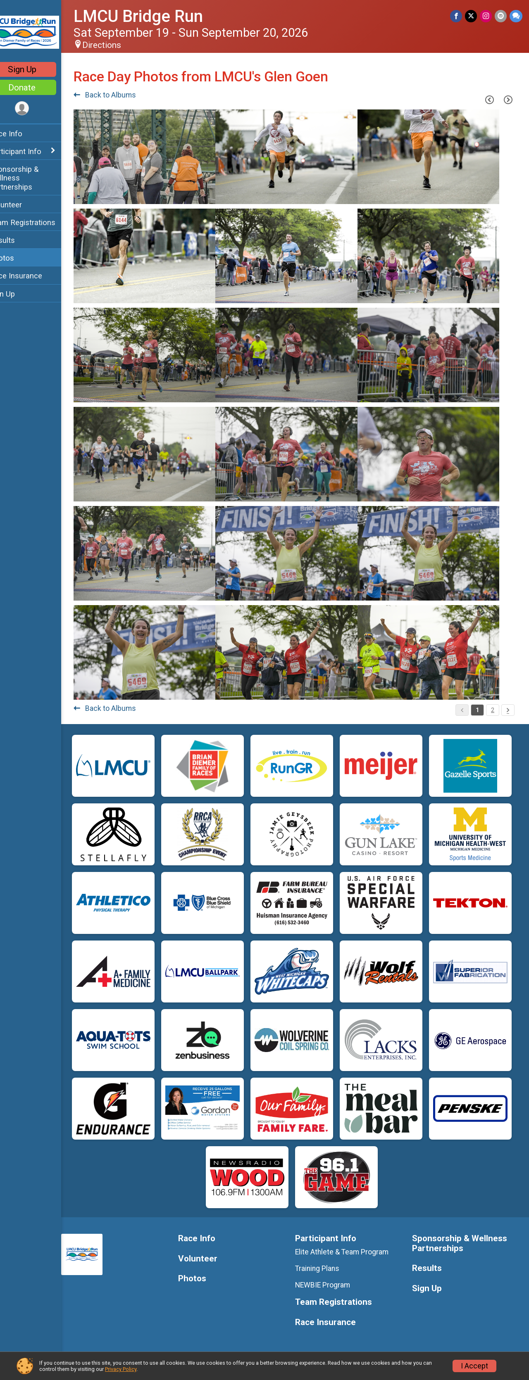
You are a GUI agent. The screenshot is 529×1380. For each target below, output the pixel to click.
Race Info (23, 133)
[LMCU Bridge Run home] (39, 32)
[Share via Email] (501, 16)
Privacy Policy (120, 1369)
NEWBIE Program (331, 1285)
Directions (119, 45)
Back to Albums (122, 95)
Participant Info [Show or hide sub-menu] (33, 151)
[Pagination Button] (508, 710)
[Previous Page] (489, 99)
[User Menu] (39, 108)
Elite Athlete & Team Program (350, 1252)
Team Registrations (40, 222)
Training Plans (326, 1268)
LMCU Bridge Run (155, 16)
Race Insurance (33, 275)
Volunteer (23, 204)
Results (19, 240)
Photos (19, 258)
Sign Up (39, 69)
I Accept (474, 1366)
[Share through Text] (516, 16)
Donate (39, 88)
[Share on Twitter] (472, 16)
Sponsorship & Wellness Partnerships (31, 178)
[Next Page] (508, 99)
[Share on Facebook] (458, 16)
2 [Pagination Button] (492, 710)
